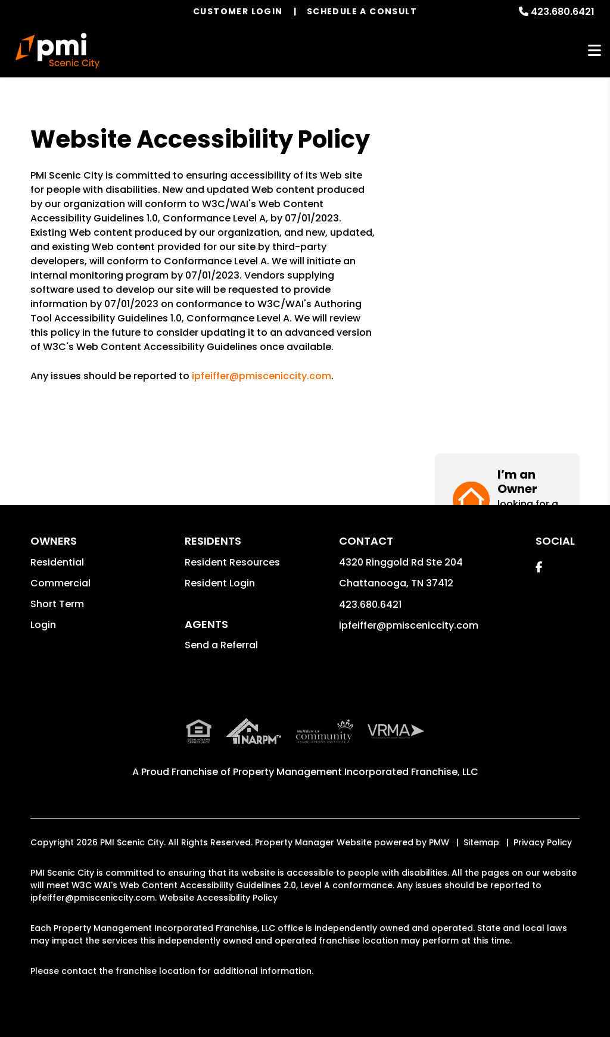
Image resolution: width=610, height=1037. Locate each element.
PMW (439, 842)
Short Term (57, 604)
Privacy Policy (542, 842)
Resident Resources (232, 562)
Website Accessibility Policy (218, 898)
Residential (57, 562)
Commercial (60, 583)
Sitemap (481, 842)
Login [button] (43, 625)
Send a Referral (221, 645)
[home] (57, 50)
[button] (507, 171)
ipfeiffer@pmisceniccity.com (261, 376)
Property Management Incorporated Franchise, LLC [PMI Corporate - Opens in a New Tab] (355, 772)
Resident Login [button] (220, 583)
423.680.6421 (563, 11)
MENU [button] (594, 50)
